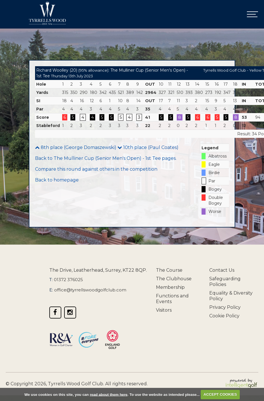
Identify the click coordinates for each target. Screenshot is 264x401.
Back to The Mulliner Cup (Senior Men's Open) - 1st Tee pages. (105, 158)
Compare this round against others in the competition (96, 169)
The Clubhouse (174, 278)
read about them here (108, 394)
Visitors (164, 310)
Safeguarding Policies (225, 281)
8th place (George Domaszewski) (75, 147)
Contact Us (221, 270)
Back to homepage (57, 180)
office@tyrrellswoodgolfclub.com (90, 290)
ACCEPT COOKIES (220, 394)
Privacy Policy (225, 307)
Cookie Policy (224, 316)
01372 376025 (68, 279)
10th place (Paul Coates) (147, 147)
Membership (170, 287)
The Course (169, 270)
